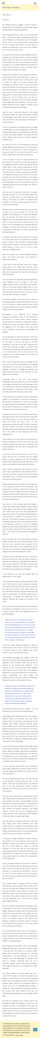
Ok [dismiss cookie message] (35, 1029)
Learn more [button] (19, 1035)
